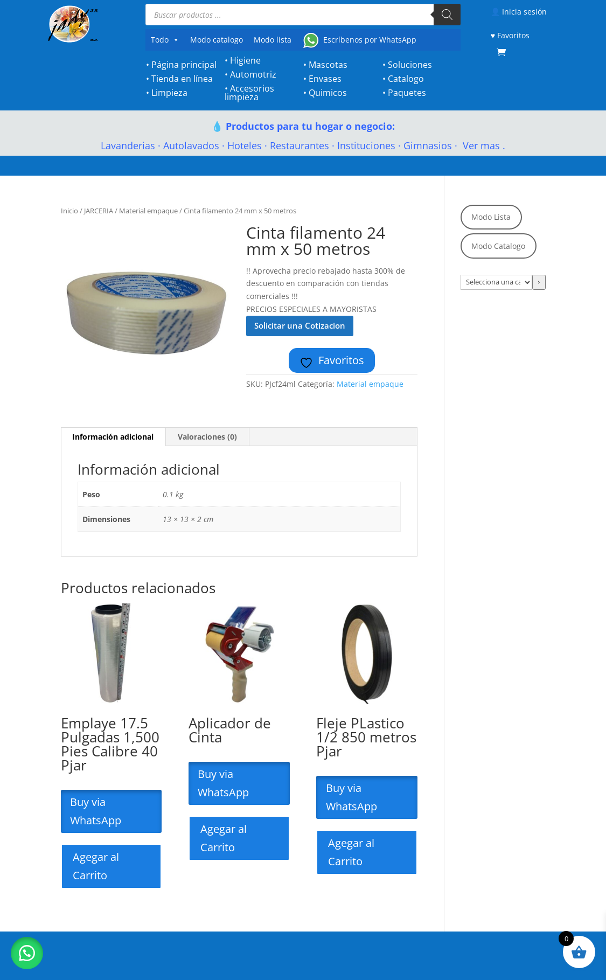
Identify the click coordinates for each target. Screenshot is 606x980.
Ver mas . (482, 145)
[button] (27, 953)
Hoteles (244, 145)
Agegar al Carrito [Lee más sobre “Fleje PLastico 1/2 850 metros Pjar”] (351, 852)
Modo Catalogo (498, 246)
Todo (165, 40)
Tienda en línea (182, 79)
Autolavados (191, 145)
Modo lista (272, 39)
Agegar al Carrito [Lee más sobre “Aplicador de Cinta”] (223, 838)
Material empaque (148, 211)
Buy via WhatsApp (97, 811)
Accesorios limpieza (249, 92)
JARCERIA (98, 211)
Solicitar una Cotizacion (299, 325)
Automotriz (253, 74)
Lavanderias (128, 145)
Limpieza (169, 93)
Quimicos (328, 93)
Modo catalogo (216, 39)
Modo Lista (491, 217)
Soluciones (410, 65)
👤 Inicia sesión (519, 11)
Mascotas (328, 65)
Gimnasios (427, 145)
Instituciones (366, 145)
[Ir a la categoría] (538, 282)
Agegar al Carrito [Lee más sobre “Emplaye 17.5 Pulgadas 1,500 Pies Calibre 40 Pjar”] (96, 866)
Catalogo (406, 79)
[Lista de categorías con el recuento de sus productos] (496, 282)
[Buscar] (447, 14)
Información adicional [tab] (113, 437)
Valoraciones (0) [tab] (207, 437)
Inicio (69, 211)
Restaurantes (299, 145)
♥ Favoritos (510, 35)
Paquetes (407, 93)
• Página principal (181, 65)
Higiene (245, 60)
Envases (325, 79)
